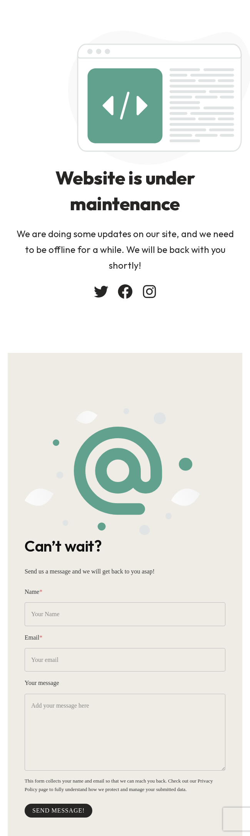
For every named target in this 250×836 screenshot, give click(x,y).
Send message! (58, 810)
